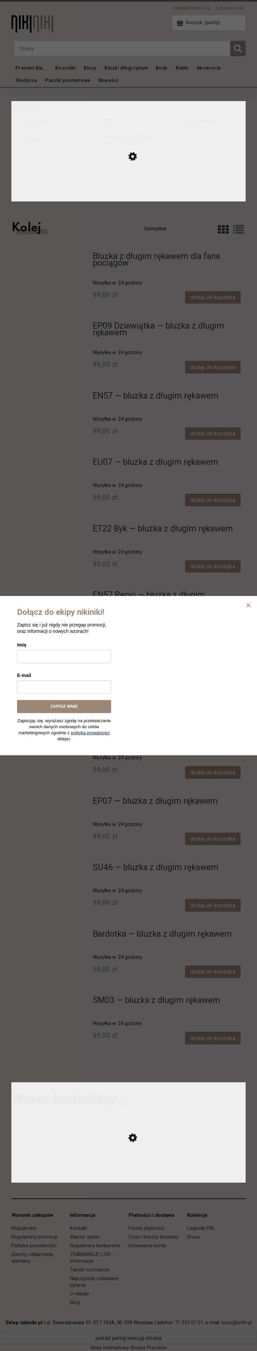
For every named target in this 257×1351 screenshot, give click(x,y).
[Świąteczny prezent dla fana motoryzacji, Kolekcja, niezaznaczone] (128, 139)
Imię (21, 645)
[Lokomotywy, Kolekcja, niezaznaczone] (208, 121)
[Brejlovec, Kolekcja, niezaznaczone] (49, 121)
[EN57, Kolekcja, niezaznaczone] (128, 121)
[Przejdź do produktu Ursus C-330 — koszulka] (128, 1176)
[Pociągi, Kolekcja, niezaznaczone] (49, 139)
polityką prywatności (90, 732)
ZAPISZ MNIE (64, 706)
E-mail (24, 675)
